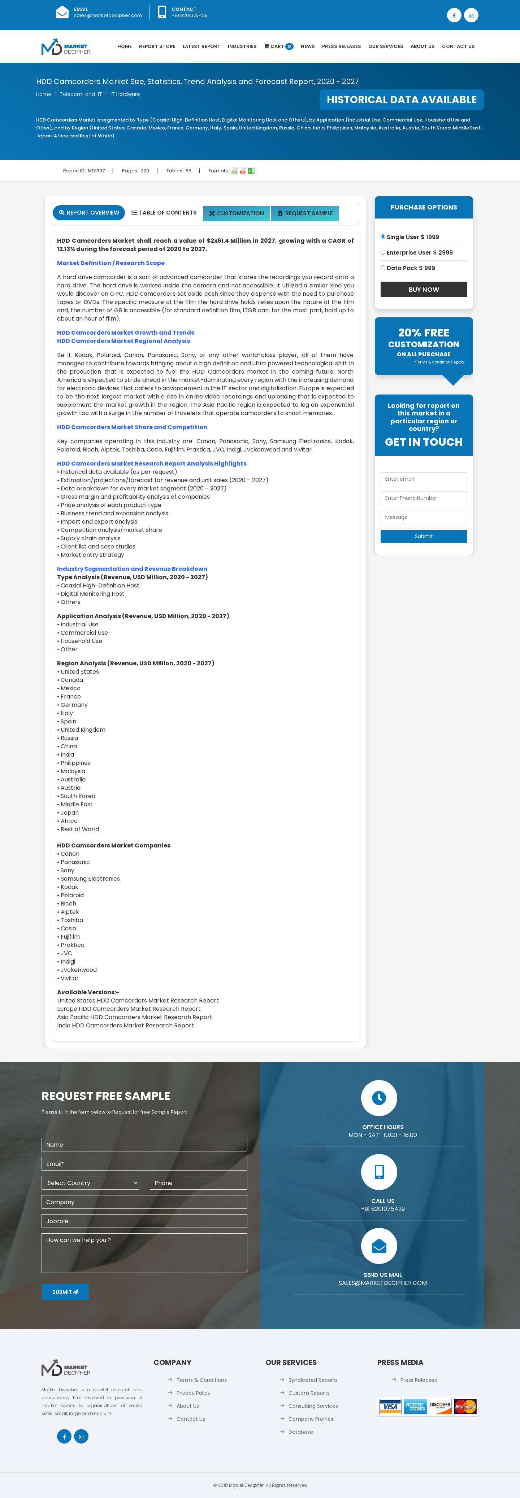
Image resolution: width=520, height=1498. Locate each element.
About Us (423, 46)
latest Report (202, 46)
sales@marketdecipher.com (108, 15)
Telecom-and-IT (81, 94)
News (308, 46)
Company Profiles (311, 1419)
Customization (236, 213)
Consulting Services (313, 1406)
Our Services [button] (385, 46)
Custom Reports (309, 1393)
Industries (242, 46)
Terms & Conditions (202, 1380)
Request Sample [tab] (305, 213)
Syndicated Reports (313, 1380)
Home (124, 46)
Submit (65, 1292)
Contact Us (458, 46)
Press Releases (341, 46)
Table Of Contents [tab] (164, 212)
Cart (279, 46)
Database (301, 1432)
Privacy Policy (194, 1393)
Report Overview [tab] (88, 212)
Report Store (157, 46)
